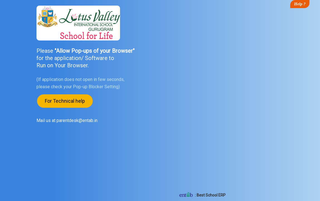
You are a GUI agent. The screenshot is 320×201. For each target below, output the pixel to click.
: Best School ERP (202, 195)
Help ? (300, 4)
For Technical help (65, 101)
